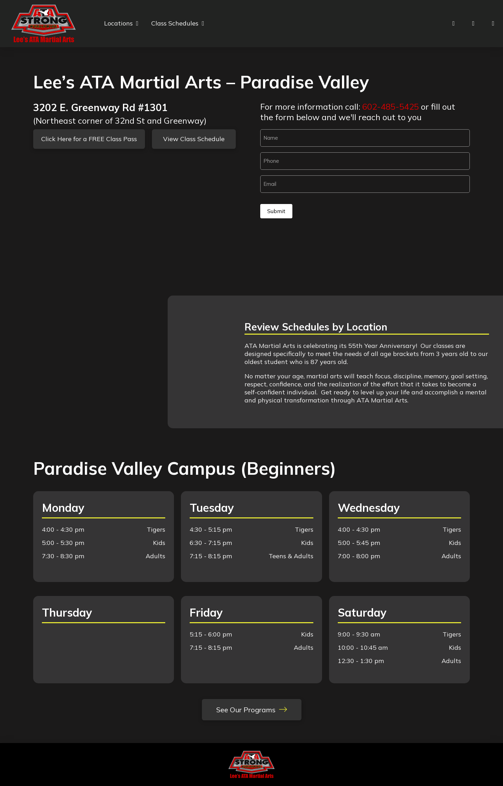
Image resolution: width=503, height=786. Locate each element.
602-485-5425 (390, 106)
